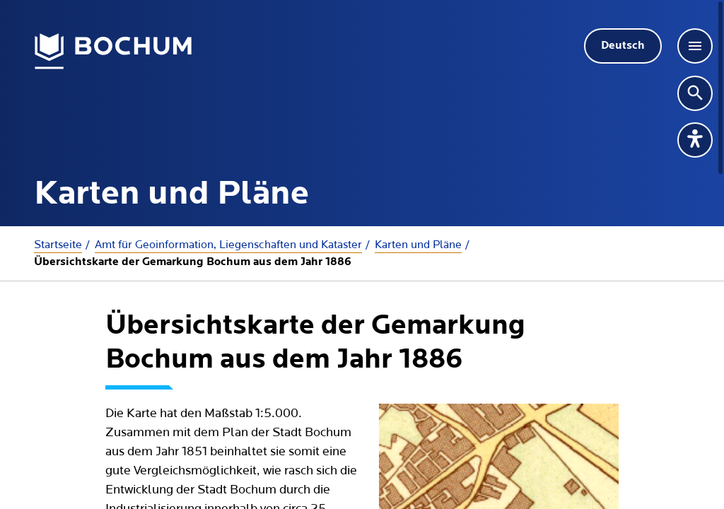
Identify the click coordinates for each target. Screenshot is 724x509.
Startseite (58, 245)
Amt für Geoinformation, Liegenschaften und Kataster (228, 245)
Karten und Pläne (418, 245)
